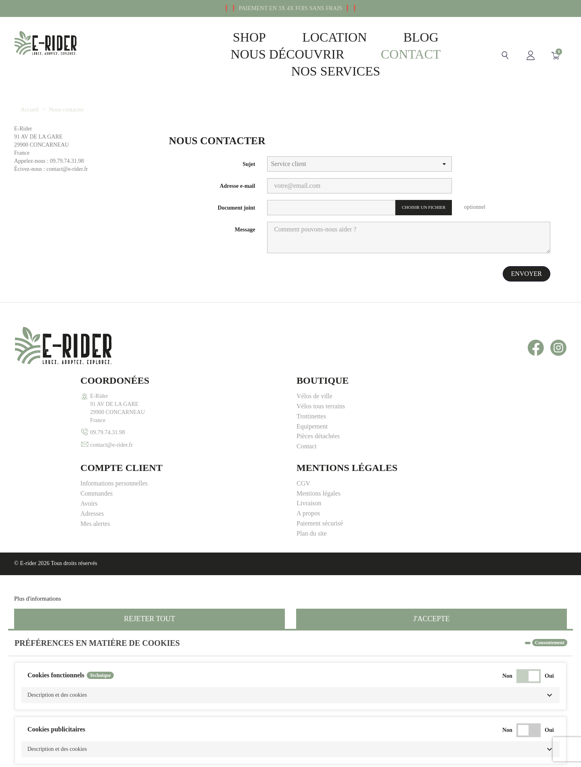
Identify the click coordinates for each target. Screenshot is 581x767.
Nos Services (323, 71)
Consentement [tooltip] (549, 556)
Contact (398, 54)
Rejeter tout (149, 532)
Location (322, 37)
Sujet (248, 164)
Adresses (308, 426)
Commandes (313, 406)
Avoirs (305, 416)
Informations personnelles (330, 396)
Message (245, 230)
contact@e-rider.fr (45, 444)
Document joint (236, 208)
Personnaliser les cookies (93, 512)
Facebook (536, 348)
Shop (236, 37)
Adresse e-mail (237, 186)
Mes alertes (311, 436)
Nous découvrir (275, 54)
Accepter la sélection (491, 752)
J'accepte (431, 532)
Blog (408, 37)
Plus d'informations (37, 512)
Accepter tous (545, 752)
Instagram (558, 348)
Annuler (29, 752)
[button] (290, 608)
